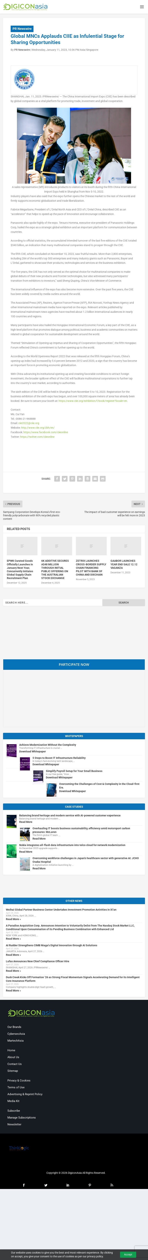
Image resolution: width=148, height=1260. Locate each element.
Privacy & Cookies (18, 1081)
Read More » (13, 919)
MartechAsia (15, 1041)
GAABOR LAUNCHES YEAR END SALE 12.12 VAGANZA (124, 565)
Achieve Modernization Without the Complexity (47, 745)
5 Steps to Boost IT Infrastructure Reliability (59, 758)
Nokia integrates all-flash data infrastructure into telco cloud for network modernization (72, 845)
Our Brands (14, 1027)
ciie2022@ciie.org (28, 424)
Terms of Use (16, 1088)
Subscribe (13, 1111)
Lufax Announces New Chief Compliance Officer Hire (37, 962)
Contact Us (14, 1064)
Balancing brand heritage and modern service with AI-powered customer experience (70, 816)
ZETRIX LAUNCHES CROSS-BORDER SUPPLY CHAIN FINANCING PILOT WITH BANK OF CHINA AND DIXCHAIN (91, 568)
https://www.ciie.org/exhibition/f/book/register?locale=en (93, 401)
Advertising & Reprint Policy (24, 1095)
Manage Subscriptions (21, 1118)
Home (11, 1051)
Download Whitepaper (32, 752)
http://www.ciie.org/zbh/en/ (38, 428)
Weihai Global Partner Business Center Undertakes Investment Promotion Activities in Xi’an (61, 910)
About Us (13, 1058)
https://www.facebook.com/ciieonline (45, 432)
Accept (128, 1254)
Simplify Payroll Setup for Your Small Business (74, 771)
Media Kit (13, 1102)
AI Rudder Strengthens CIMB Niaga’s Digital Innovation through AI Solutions (51, 946)
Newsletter (14, 1125)
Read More (25, 822)
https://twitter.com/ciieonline (37, 437)
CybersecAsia (16, 1034)
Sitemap (12, 1071)
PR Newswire (22, 29)
